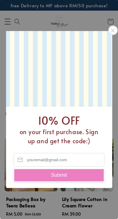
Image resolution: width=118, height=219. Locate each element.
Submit (59, 175)
